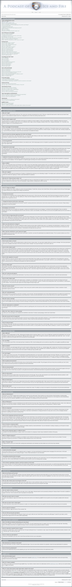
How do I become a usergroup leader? (9, 72)
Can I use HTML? (5, 58)
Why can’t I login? (5, 21)
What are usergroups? (6, 70)
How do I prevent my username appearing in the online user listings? (15, 24)
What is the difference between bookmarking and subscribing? (14, 94)
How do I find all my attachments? (8, 100)
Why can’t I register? (6, 29)
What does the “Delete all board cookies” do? (10, 30)
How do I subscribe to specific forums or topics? (11, 95)
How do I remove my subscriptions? (9, 96)
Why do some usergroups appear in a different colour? (12, 73)
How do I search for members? (8, 90)
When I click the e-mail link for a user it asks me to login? (13, 39)
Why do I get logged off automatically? (9, 23)
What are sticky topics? (6, 63)
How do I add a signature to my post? (9, 44)
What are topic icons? (6, 65)
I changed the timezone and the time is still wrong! (11, 35)
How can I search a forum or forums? (9, 87)
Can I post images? (5, 60)
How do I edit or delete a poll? (7, 47)
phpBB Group (34, 557)
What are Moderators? (6, 69)
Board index (4, 16)
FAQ (32, 12)
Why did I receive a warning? (7, 50)
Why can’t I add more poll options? (8, 46)
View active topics (13, 14)
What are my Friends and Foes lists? (9, 83)
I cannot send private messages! (8, 78)
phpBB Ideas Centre (54, 563)
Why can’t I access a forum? (7, 48)
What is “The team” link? (6, 75)
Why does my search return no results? (9, 88)
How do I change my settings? (8, 33)
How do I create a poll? (6, 45)
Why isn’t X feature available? (7, 104)
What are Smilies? (5, 59)
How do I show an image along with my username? (12, 37)
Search (36, 12)
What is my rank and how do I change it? (10, 38)
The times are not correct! (7, 34)
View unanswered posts (5, 14)
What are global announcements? (8, 61)
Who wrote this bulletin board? (8, 103)
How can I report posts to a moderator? (9, 51)
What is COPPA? (5, 28)
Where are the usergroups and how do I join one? (11, 71)
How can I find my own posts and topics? (10, 91)
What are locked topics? (6, 64)
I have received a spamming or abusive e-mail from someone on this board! (16, 80)
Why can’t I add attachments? (7, 49)
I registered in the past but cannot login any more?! (12, 27)
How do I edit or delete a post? (8, 43)
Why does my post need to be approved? (10, 53)
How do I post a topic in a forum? (8, 42)
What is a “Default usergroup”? (8, 74)
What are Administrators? (7, 68)
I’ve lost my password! (6, 25)
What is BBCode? (5, 57)
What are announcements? (7, 62)
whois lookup (14, 571)
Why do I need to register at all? (8, 22)
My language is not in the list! (7, 36)
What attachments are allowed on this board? (10, 99)
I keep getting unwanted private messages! (10, 79)
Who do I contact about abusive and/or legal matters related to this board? (16, 105)
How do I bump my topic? (7, 54)
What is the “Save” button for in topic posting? (11, 52)
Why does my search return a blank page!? (10, 89)
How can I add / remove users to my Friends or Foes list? (13, 84)
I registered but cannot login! (7, 26)
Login (40, 12)
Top (2, 124)
